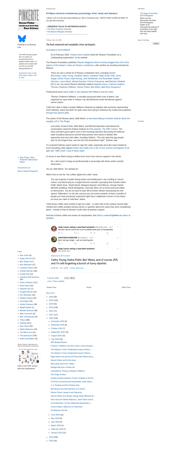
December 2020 (58, 321)
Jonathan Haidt (96, 76)
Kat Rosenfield (105, 78)
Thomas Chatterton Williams (63, 87)
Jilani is (108, 215)
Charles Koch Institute (80, 55)
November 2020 (58, 325)
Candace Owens (26, 268)
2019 (51, 437)
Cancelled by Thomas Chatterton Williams (68, 371)
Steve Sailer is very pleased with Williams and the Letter (88, 92)
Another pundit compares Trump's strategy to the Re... (73, 378)
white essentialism (27, 339)
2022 (51, 311)
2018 (51, 441)
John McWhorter (90, 78)
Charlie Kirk (24, 274)
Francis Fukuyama (95, 81)
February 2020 (57, 429)
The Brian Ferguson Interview (59, 29)
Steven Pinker (83, 87)
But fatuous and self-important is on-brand (68, 389)
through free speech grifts (57, 113)
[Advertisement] (28, 118)
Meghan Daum (100, 84)
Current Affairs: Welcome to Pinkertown (67, 407)
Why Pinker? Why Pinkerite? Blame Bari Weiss (28, 160)
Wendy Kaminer (79, 81)
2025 (51, 300)
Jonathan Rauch (81, 76)
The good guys (26, 336)
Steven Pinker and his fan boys (63, 360)
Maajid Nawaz (25, 307)
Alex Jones (24, 255)
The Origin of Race (58, 375)
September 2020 (58, 332)
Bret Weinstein (26, 265)
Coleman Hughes (116, 84)
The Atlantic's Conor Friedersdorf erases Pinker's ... (71, 349)
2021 (51, 315)
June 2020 (55, 415)
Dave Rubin (24, 286)
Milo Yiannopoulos (27, 317)
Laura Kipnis (65, 81)
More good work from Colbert (62, 364)
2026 (51, 297)
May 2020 (55, 418)
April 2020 (55, 422)
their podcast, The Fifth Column (104, 129)
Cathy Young (67, 76)
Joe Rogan (24, 301)
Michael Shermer (27, 311)
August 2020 (56, 336)
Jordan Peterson (26, 304)
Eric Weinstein (25, 295)
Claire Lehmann (26, 282)
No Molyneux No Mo (59, 410)
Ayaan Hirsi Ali (26, 258)
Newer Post (51, 287)
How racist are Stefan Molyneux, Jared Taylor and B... (72, 400)
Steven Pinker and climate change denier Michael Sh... (73, 396)
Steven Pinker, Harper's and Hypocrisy (66, 392)
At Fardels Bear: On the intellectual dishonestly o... (71, 403)
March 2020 (56, 425)
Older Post (126, 287)
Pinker (55, 281)
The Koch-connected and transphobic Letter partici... (72, 382)
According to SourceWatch (58, 50)
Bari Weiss (95, 87)
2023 (51, 307)
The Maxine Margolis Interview (59, 32)
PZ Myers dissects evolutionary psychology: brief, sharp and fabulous (82, 13)
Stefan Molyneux (26, 329)
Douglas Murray (26, 292)
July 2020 (55, 339)
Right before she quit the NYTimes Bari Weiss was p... (73, 357)
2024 (51, 304)
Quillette (61, 281)
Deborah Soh (25, 289)
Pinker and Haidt (80, 148)
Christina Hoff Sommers (29, 277)
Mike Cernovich (26, 314)
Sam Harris (24, 326)
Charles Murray (26, 271)
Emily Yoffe (110, 76)
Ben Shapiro (25, 262)
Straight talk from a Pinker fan (63, 367)
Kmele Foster (63, 78)
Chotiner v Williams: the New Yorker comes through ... (72, 346)
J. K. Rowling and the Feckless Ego (65, 385)
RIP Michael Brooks (59, 342)
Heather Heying (26, 298)
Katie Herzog (76, 78)
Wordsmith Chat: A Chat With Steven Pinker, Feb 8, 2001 (28, 75)
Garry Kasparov (112, 87)
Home (88, 287)
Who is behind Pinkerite (27, 171)
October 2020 (57, 328)
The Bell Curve (26, 332)
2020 (51, 318)
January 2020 (57, 433)
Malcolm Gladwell (117, 81)
